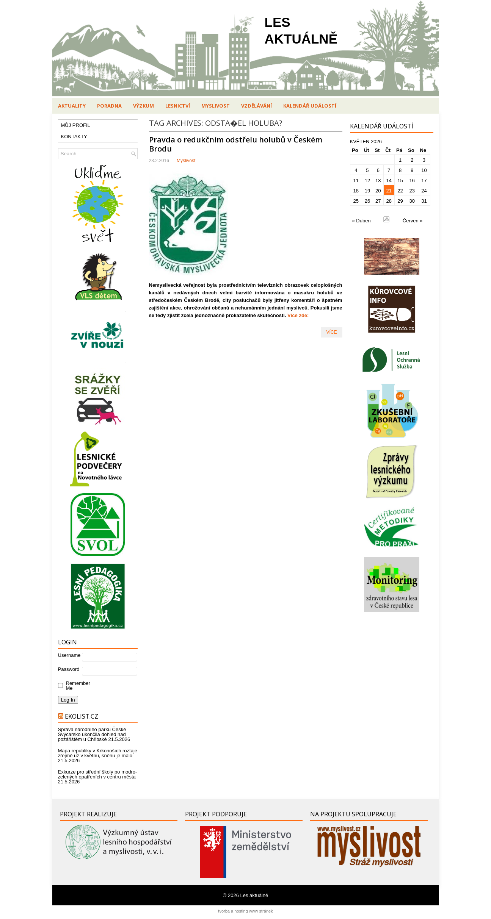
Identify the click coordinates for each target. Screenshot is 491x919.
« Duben (361, 220)
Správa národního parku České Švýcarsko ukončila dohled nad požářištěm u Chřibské (92, 734)
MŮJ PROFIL (75, 125)
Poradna (109, 105)
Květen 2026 (366, 141)
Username (69, 655)
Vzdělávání (256, 105)
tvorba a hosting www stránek (245, 911)
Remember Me (76, 686)
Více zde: (298, 315)
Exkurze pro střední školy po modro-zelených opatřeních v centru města (97, 774)
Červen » (413, 220)
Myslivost (215, 105)
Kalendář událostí (309, 105)
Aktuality (72, 105)
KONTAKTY (74, 136)
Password (69, 669)
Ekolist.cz (81, 716)
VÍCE (331, 332)
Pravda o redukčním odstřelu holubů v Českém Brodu (235, 144)
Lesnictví (177, 105)
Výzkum (143, 105)
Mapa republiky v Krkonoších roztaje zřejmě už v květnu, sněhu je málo (98, 753)
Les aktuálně (254, 895)
